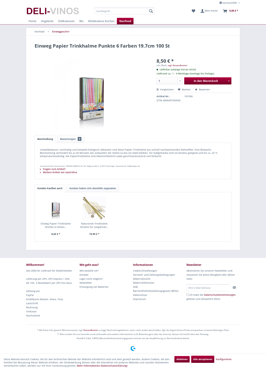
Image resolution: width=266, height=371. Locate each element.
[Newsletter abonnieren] (234, 287)
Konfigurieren (224, 359)
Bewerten (202, 89)
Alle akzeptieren (202, 359)
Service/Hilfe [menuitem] (229, 2)
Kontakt (84, 274)
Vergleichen (165, 89)
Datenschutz (140, 295)
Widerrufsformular (143, 282)
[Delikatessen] (66, 21)
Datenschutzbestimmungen (220, 294)
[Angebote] (47, 21)
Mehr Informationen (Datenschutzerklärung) (102, 365)
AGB (135, 286)
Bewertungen (70, 139)
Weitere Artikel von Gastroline (58, 172)
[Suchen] (151, 11)
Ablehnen (182, 359)
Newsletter (86, 282)
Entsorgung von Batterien (94, 286)
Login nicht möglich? (91, 278)
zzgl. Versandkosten (177, 65)
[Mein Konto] (208, 11)
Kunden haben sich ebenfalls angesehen (92, 188)
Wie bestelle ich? (89, 270)
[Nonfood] (125, 21)
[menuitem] (125, 11)
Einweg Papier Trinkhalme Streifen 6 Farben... (56, 225)
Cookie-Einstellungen (145, 270)
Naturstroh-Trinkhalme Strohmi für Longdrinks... (94, 225)
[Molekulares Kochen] (101, 21)
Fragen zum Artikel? (52, 169)
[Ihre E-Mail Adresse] (207, 287)
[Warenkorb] (230, 11)
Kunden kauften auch (49, 188)
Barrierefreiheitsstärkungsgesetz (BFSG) (155, 290)
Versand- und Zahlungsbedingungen (154, 274)
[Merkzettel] (193, 11)
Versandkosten (90, 330)
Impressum (139, 299)
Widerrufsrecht (141, 278)
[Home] (32, 21)
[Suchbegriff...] (125, 11)
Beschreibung (45, 139)
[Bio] (81, 21)
